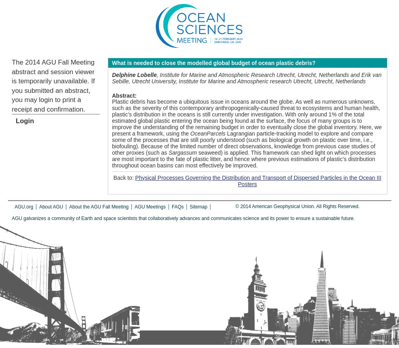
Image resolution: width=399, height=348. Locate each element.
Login (25, 121)
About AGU (51, 207)
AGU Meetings (150, 207)
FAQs (178, 207)
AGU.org (24, 207)
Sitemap (198, 207)
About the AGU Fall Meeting (99, 207)
